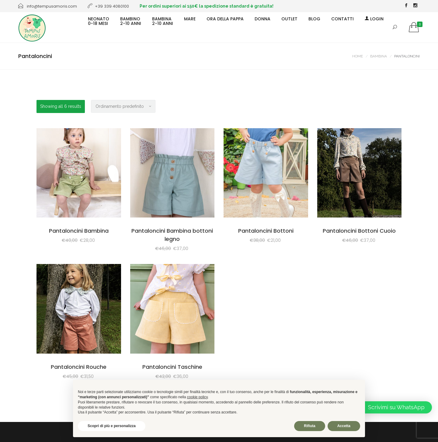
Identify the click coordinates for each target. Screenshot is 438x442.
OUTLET (289, 18)
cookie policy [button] (197, 397)
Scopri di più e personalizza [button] (112, 426)
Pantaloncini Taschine (172, 367)
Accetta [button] (343, 426)
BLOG (314, 18)
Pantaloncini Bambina (79, 231)
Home (357, 56)
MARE (190, 18)
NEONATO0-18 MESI (98, 21)
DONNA (262, 18)
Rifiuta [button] (309, 426)
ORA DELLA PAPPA (225, 18)
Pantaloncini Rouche (78, 367)
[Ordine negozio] (123, 106)
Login (374, 18)
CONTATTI (342, 18)
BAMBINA (378, 56)
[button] (392, 407)
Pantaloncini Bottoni (266, 231)
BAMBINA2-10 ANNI (162, 21)
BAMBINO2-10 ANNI (130, 21)
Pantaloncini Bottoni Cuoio (359, 231)
